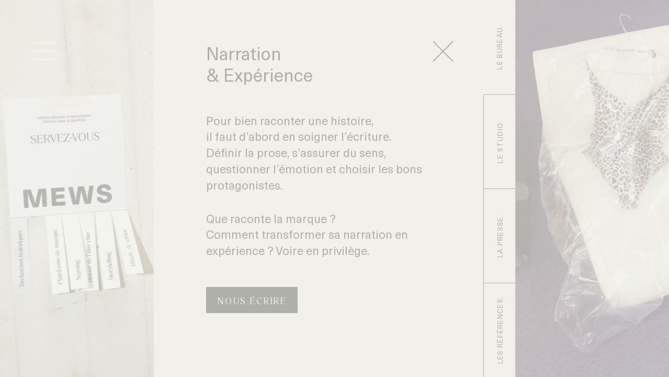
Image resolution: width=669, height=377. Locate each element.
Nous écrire (252, 301)
